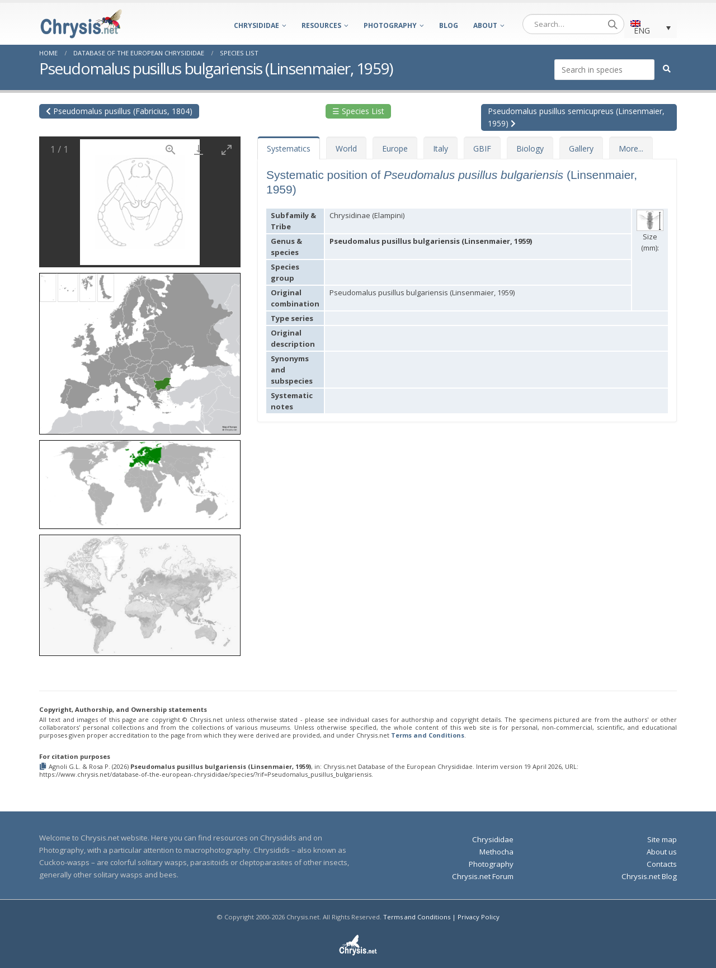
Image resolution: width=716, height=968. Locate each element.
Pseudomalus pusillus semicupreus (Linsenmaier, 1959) (576, 117)
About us (662, 852)
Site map (662, 839)
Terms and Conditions (427, 735)
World (346, 148)
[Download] (199, 149)
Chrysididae (256, 25)
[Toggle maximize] (227, 149)
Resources (321, 25)
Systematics (288, 148)
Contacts (662, 864)
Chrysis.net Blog (649, 876)
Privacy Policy (479, 917)
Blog (448, 25)
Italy (440, 148)
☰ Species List (358, 111)
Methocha (496, 852)
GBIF (482, 148)
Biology (530, 148)
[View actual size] (171, 149)
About (485, 25)
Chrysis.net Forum (483, 876)
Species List (239, 53)
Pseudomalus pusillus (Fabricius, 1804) (119, 111)
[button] (140, 349)
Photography (390, 25)
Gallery (581, 148)
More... (631, 148)
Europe (395, 148)
